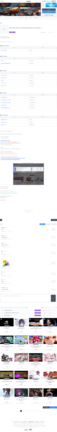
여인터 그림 (21, 363)
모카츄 (2, 279)
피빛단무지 (2, 243)
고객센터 (42, 422)
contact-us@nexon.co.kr (17, 425)
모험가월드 (19, 4)
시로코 (5, 279)
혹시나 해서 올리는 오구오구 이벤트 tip (6, 102)
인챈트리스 (2, 60)
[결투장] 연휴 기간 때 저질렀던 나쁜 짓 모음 (21, 382)
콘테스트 (26, 307)
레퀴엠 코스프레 (3, 124)
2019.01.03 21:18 (3, 246)
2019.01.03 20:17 (3, 231)
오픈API (35, 422)
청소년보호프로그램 (30, 422)
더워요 (50, 328)
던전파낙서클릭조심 (21, 328)
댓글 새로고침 (54, 224)
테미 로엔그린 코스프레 (4, 122)
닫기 (43, 5)
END (40, 411)
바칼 (5, 235)
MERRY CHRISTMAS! (4, 50)
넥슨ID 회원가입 (46, 15)
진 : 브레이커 (6, 328)
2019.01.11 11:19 (3, 283)
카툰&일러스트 (21, 17)
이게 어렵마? (35, 381)
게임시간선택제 (42, 421)
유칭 (1, 258)
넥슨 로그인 (53, 1)
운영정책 (15, 422)
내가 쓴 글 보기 (46, 407)
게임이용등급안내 (25, 421)
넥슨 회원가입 (48, 1)
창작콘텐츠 (28, 4)
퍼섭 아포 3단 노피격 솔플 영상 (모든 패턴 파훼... (36, 364)
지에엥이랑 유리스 (6, 363)
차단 (10, 231)
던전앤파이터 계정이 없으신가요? (49, 14)
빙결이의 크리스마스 (3, 85)
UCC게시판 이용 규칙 (7, 315)
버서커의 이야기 (35, 398)
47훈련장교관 (3, 227)
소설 (22, 307)
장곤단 (2, 251)
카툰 (6, 307)
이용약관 (20, 421)
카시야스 (5, 251)
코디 (14, 307)
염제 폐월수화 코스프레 (4, 119)
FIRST (17, 411)
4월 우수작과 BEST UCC (7, 310)
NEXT (38, 411)
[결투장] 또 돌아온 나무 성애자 (7, 381)
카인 (6, 227)
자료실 (37, 4)
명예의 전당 (36, 17)
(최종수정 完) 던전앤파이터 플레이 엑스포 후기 (36, 347)
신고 (8, 231)
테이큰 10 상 (2, 80)
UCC (26, 17)
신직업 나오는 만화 (3, 77)
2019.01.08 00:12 (3, 267)
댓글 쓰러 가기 (42, 224)
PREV (19, 411)
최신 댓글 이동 (48, 224)
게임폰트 (38, 422)
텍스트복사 (1, 220)
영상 (18, 307)
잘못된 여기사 (49, 398)
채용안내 (17, 421)
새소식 (8, 4)
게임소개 (11, 4)
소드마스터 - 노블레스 (49, 346)
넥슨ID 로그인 (48, 9)
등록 (53, 298)
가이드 (15, 4)
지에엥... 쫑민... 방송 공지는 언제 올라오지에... (21, 399)
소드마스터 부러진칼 (20, 346)
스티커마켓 (30, 17)
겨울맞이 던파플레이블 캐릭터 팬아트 (6, 63)
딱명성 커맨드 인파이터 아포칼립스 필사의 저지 (7, 347)
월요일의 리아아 (6, 398)
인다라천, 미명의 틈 (3, 105)
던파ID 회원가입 (51, 15)
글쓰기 (53, 407)
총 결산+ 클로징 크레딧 (4, 97)
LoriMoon (2, 235)
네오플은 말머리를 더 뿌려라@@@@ (50, 382)
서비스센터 (33, 4)
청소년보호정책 (37, 421)
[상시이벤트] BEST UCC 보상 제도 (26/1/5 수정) (11, 312)
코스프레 (10, 307)
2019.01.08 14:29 (3, 275)
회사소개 (13, 421)
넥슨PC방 (19, 422)
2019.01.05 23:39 (3, 254)
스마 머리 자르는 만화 (4, 75)
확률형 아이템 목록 (23, 422)
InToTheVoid (3, 287)
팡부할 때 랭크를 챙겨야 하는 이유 (5, 107)
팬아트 (2, 307)
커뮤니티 (24, 4)
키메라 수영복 (49, 363)
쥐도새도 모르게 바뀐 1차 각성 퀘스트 (35, 329)
